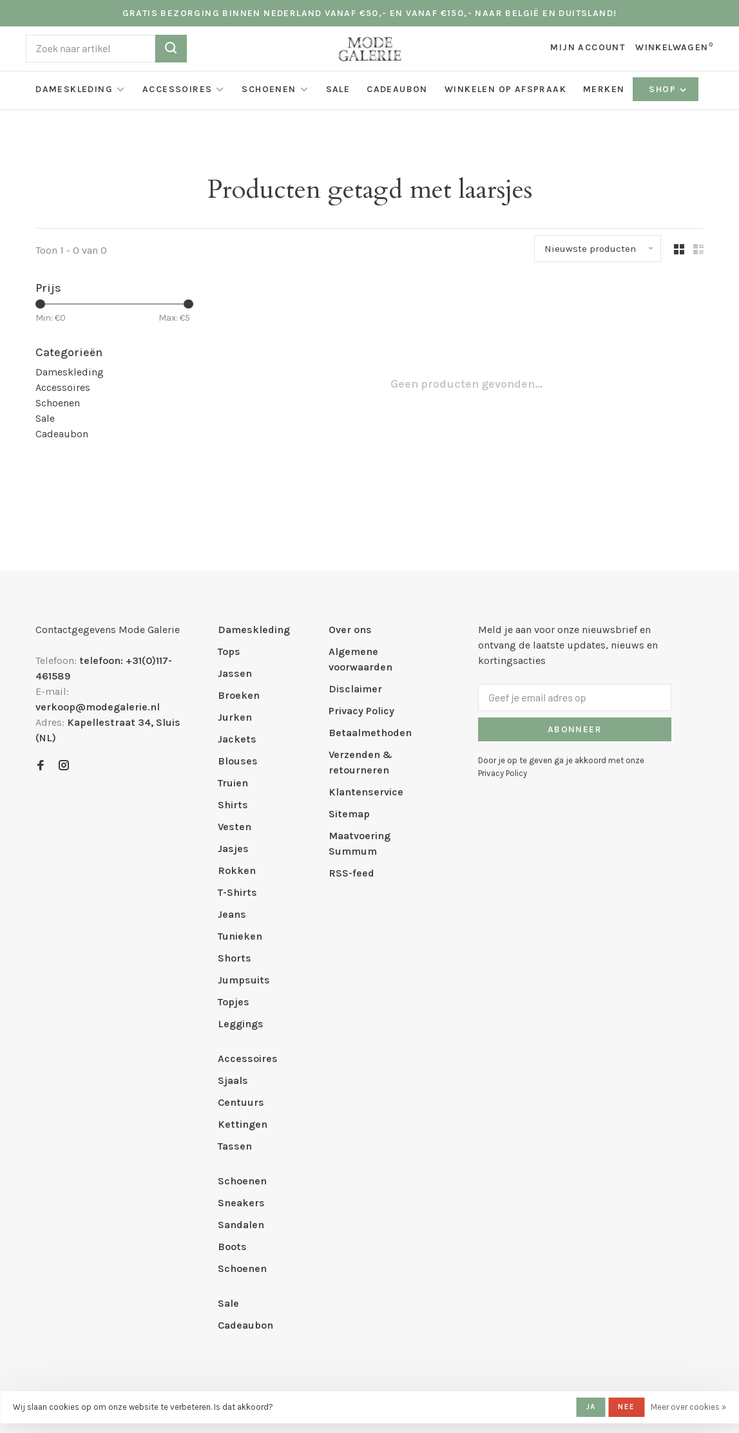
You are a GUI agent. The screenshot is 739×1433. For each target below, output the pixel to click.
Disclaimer (355, 689)
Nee (626, 1406)
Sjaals (233, 1080)
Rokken (237, 870)
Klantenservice (366, 792)
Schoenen (269, 89)
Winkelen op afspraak (505, 89)
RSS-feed (351, 873)
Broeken (239, 695)
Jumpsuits (244, 980)
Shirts (233, 805)
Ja (590, 1406)
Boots (232, 1246)
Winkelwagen (674, 47)
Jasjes (233, 848)
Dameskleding (74, 89)
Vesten (234, 827)
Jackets (237, 739)
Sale (338, 89)
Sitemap (349, 814)
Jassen (235, 673)
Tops (229, 651)
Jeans (232, 914)
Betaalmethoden (370, 732)
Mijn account (587, 47)
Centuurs (241, 1102)
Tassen (235, 1146)
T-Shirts (237, 892)
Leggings (241, 1024)
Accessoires (177, 89)
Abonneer (575, 729)
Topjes (233, 1002)
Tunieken (240, 936)
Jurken (235, 717)
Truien (233, 783)
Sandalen (241, 1225)
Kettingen (242, 1124)
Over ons (350, 629)
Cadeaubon (397, 89)
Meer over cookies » (688, 1407)
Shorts (234, 958)
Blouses (238, 761)
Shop (668, 89)
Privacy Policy (361, 711)
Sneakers (241, 1203)
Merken (603, 89)
